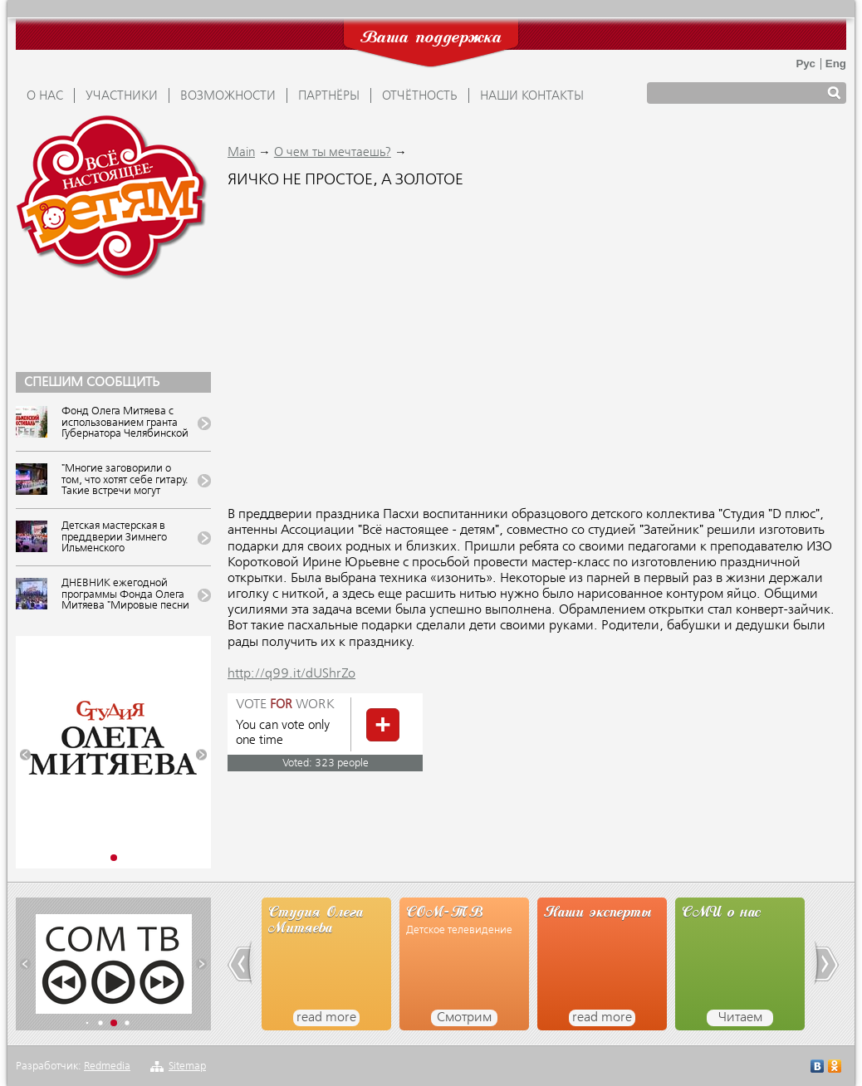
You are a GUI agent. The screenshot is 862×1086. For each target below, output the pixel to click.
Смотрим (464, 1018)
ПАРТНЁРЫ (329, 96)
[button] (25, 755)
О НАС (45, 96)
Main (241, 153)
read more (326, 1018)
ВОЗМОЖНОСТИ (228, 96)
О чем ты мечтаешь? (332, 153)
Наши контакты (532, 96)
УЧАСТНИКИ (122, 96)
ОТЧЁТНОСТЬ (420, 96)
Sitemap (187, 1066)
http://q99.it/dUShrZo (291, 674)
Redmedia (107, 1066)
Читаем (740, 1018)
